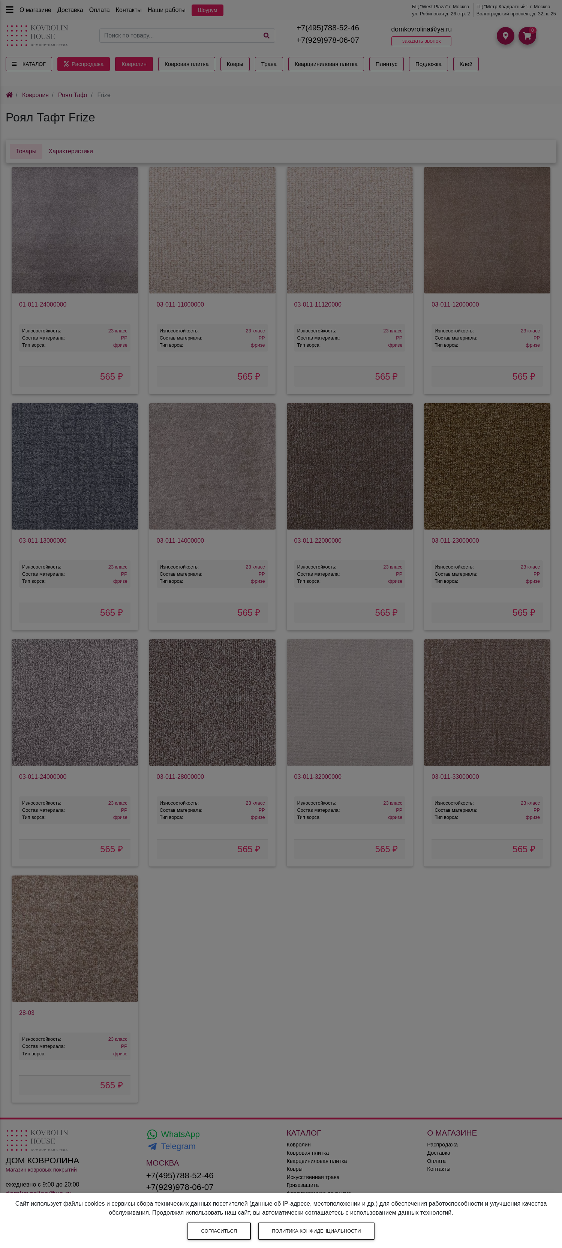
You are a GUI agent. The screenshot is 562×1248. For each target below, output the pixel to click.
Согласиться (219, 1231)
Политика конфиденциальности (316, 1231)
